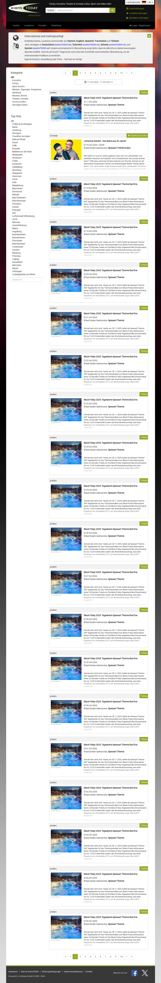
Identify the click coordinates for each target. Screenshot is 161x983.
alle (12, 77)
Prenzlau (16, 256)
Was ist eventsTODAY (30, 972)
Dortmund (17, 191)
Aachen (15, 250)
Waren (15, 268)
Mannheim (17, 188)
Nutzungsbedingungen (51, 972)
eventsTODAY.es (41, 48)
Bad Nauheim (18, 243)
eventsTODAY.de (63, 44)
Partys (15, 83)
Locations (29, 25)
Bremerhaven (18, 237)
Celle (14, 145)
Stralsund (16, 158)
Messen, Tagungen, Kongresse (26, 89)
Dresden (16, 148)
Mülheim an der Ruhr (22, 151)
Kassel (15, 207)
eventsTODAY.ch (117, 44)
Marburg (16, 253)
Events (16, 25)
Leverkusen (17, 247)
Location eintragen (136, 13)
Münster (16, 222)
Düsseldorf (17, 262)
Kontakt (89, 972)
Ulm (14, 213)
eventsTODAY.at (91, 44)
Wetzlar (15, 194)
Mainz (15, 228)
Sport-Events (18, 86)
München (16, 265)
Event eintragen (135, 8)
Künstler (42, 25)
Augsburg (17, 231)
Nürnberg (16, 170)
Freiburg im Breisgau (22, 124)
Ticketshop (56, 25)
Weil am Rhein (18, 139)
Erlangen (16, 210)
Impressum (13, 972)
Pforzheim (17, 240)
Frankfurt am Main (21, 136)
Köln (14, 182)
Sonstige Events (19, 105)
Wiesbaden (17, 154)
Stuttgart (16, 133)
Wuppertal (17, 173)
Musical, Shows (19, 95)
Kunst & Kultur (19, 102)
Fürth (14, 179)
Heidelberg (17, 167)
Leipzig (15, 259)
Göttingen (17, 271)
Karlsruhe (16, 164)
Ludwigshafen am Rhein (23, 274)
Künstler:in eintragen (137, 18)
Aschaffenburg (19, 225)
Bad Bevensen (19, 200)
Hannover (17, 176)
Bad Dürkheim (19, 197)
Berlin (15, 127)
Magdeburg (17, 185)
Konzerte (16, 80)
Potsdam (16, 204)
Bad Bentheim (19, 234)
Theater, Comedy (20, 98)
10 (121, 73)
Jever (14, 219)
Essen (15, 142)
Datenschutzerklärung (73, 972)
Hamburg (16, 130)
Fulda (15, 161)
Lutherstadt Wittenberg (23, 216)
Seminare (16, 92)
